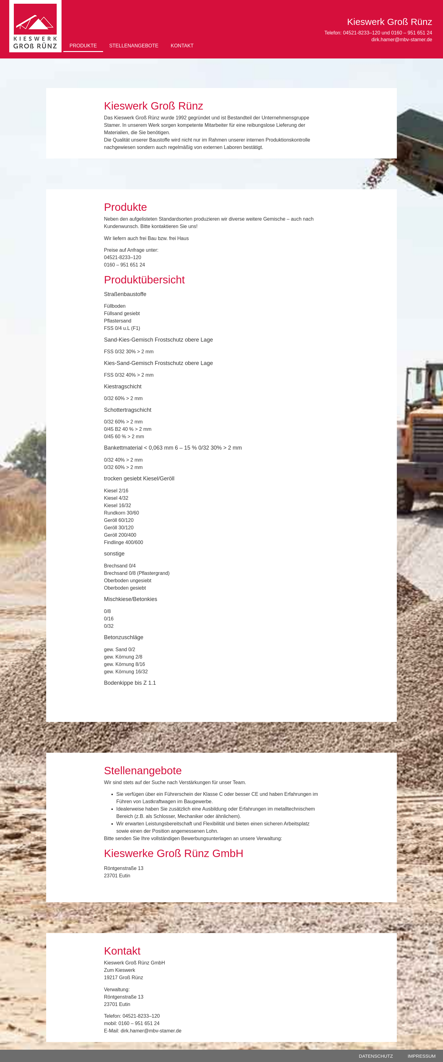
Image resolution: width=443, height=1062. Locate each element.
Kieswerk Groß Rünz (389, 22)
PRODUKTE (83, 45)
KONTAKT (182, 45)
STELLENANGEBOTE (133, 45)
